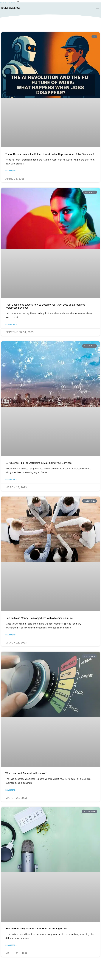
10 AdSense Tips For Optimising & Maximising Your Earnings (38, 463)
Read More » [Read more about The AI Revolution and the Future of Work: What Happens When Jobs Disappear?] (11, 171)
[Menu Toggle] (98, 8)
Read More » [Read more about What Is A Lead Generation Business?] (11, 790)
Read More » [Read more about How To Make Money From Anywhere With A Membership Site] (11, 635)
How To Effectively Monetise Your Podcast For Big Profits (36, 928)
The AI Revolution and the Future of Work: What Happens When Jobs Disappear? (49, 154)
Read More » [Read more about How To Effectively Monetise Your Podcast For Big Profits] (11, 945)
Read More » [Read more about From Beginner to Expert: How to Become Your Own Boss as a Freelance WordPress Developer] (11, 324)
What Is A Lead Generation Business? (26, 773)
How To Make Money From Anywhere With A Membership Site (39, 618)
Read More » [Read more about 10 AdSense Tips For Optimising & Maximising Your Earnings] (11, 479)
